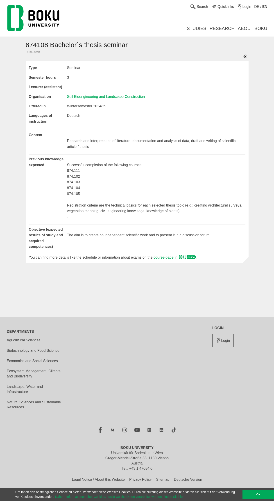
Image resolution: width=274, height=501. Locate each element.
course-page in (175, 257)
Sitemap (162, 479)
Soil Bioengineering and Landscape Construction (106, 97)
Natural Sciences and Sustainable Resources (34, 404)
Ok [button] (258, 494)
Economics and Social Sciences (32, 361)
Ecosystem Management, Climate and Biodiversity (34, 373)
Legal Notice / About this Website (98, 479)
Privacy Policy (140, 479)
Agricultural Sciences (23, 340)
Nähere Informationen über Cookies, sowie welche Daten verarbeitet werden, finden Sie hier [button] (119, 497)
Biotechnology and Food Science (33, 350)
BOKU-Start (33, 52)
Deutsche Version (188, 479)
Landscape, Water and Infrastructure (25, 389)
